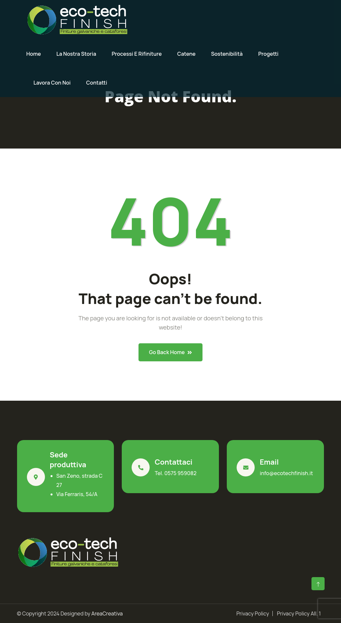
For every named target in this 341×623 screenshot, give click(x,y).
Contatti (96, 82)
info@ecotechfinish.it (286, 473)
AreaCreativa (107, 613)
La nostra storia (76, 53)
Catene (186, 53)
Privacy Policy (252, 613)
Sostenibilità (227, 53)
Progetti (268, 53)
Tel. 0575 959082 (175, 473)
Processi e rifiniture (137, 53)
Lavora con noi (52, 82)
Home (33, 53)
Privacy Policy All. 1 (299, 613)
